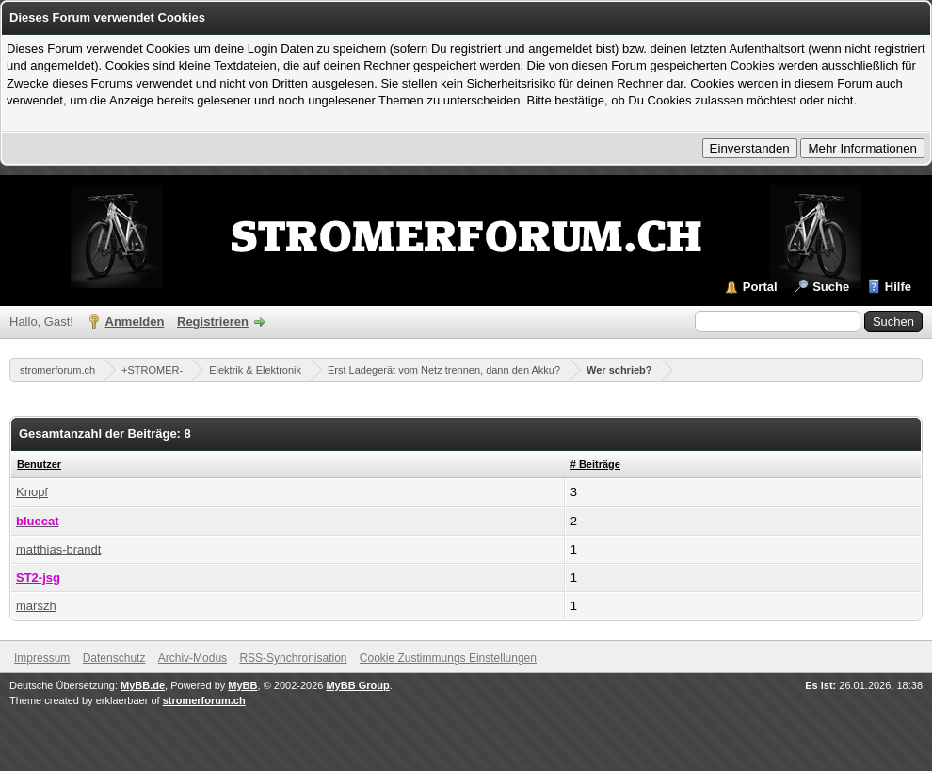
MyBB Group (357, 685)
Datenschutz (114, 658)
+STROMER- (152, 370)
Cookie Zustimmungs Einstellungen (448, 658)
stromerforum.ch (57, 370)
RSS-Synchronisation (292, 658)
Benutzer (39, 464)
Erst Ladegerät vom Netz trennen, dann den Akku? (444, 370)
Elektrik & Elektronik (255, 370)
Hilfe (898, 287)
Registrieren (213, 321)
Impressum (42, 658)
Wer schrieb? (619, 370)
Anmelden (135, 321)
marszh (36, 606)
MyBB (242, 685)
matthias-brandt (58, 549)
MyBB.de (143, 685)
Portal (760, 287)
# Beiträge (595, 464)
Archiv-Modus (192, 658)
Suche (830, 287)
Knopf (32, 492)
